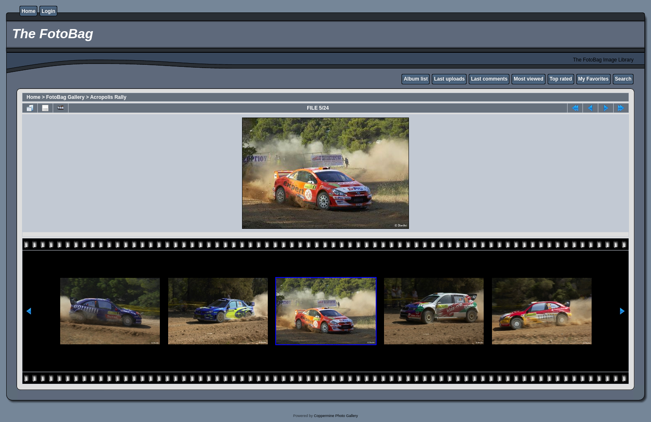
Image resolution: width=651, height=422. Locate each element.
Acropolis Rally (108, 97)
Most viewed (528, 79)
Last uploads (449, 79)
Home (28, 11)
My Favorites (593, 79)
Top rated (561, 79)
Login (48, 11)
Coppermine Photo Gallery (336, 416)
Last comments (489, 79)
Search (623, 79)
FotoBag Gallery (65, 97)
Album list (416, 79)
